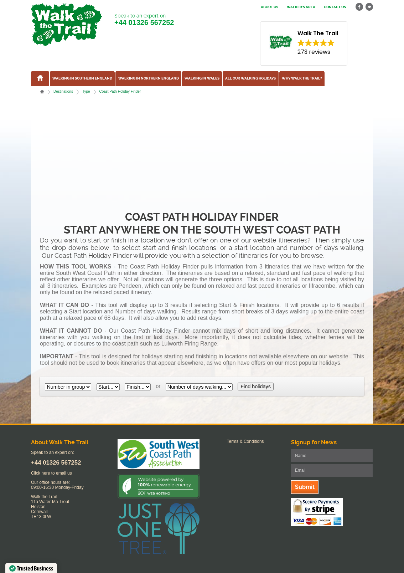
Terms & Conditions (245, 441)
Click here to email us (51, 473)
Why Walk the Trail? (302, 78)
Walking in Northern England (148, 78)
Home (42, 91)
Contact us (335, 7)
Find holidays (255, 386)
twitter (369, 7)
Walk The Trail (66, 24)
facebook (359, 7)
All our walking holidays (250, 78)
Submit (305, 487)
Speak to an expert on (144, 20)
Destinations (63, 91)
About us (269, 7)
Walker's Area (301, 7)
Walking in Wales (202, 78)
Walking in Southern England (82, 78)
